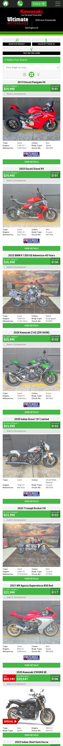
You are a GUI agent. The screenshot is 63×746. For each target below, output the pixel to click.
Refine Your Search (15, 59)
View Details (31, 162)
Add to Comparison (16, 94)
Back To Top (31, 657)
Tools (39, 4)
